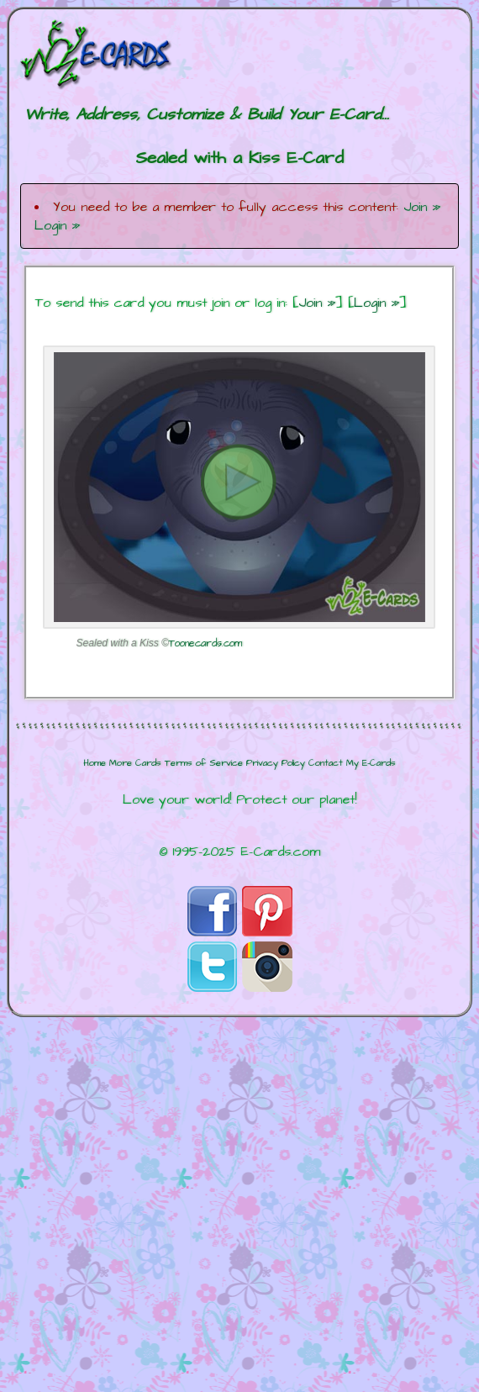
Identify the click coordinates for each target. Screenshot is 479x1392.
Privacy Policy (275, 763)
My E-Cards (371, 763)
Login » (57, 225)
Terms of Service (204, 763)
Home (94, 763)
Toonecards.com (205, 643)
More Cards (135, 763)
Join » (421, 207)
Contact (325, 763)
